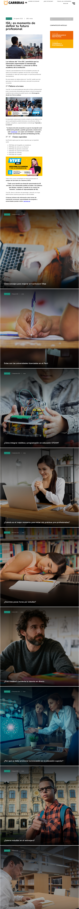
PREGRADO (63, 883)
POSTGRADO (64, 887)
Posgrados (49, 890)
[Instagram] (22, 893)
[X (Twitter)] (7, 893)
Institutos (48, 882)
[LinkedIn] (17, 893)
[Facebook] (12, 893)
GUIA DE (60, 36)
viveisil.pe (14, 132)
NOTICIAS (63, 891)
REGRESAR (68, 19)
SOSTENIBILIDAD (65, 899)
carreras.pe (26, 201)
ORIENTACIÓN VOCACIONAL (64, 879)
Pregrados (48, 886)
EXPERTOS (63, 895)
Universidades (50, 878)
